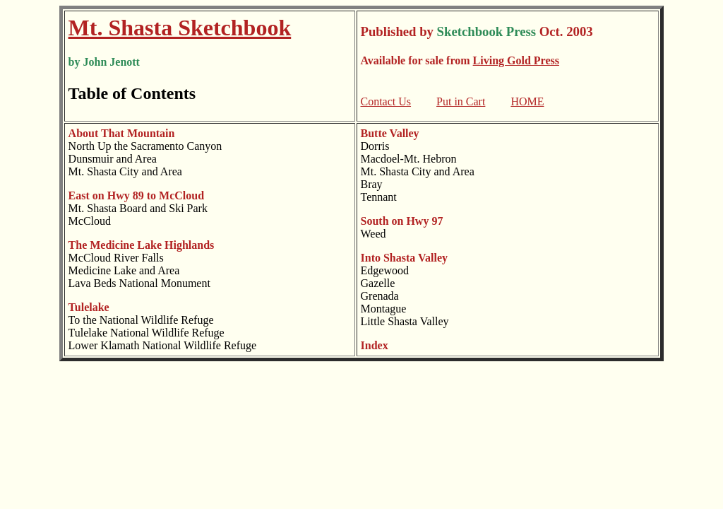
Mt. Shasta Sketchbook (180, 27)
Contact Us (386, 101)
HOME (527, 101)
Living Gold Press (516, 60)
